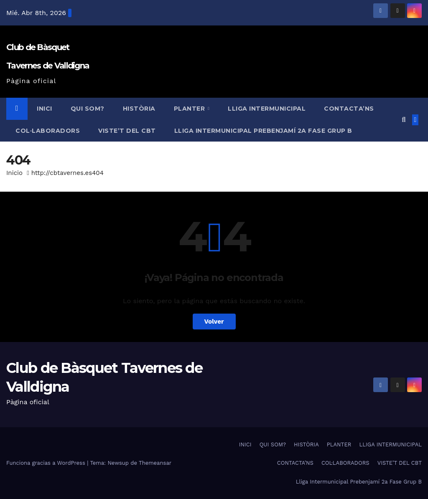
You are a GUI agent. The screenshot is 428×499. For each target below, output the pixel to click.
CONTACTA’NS (349, 108)
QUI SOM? (87, 108)
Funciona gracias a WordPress (46, 463)
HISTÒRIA (139, 108)
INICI (44, 108)
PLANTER (190, 108)
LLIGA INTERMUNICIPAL (267, 108)
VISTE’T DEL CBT (127, 130)
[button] (403, 120)
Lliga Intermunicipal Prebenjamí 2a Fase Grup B (263, 130)
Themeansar (155, 463)
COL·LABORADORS (47, 130)
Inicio (14, 173)
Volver (214, 321)
